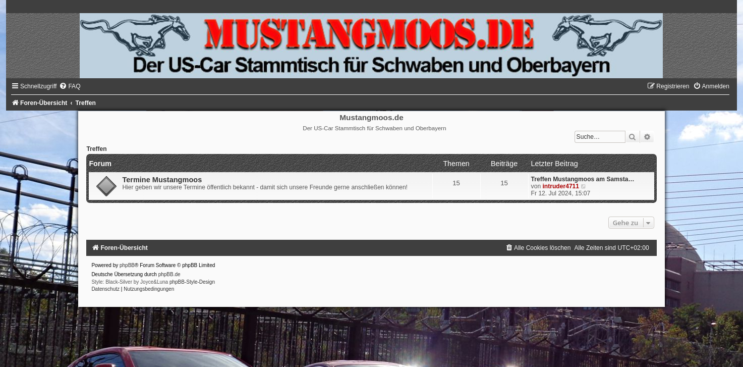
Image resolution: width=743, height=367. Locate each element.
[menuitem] (69, 86)
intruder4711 (560, 186)
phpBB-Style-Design (192, 282)
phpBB (127, 265)
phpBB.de (169, 274)
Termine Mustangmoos (162, 180)
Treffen (96, 148)
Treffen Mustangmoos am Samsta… (583, 179)
